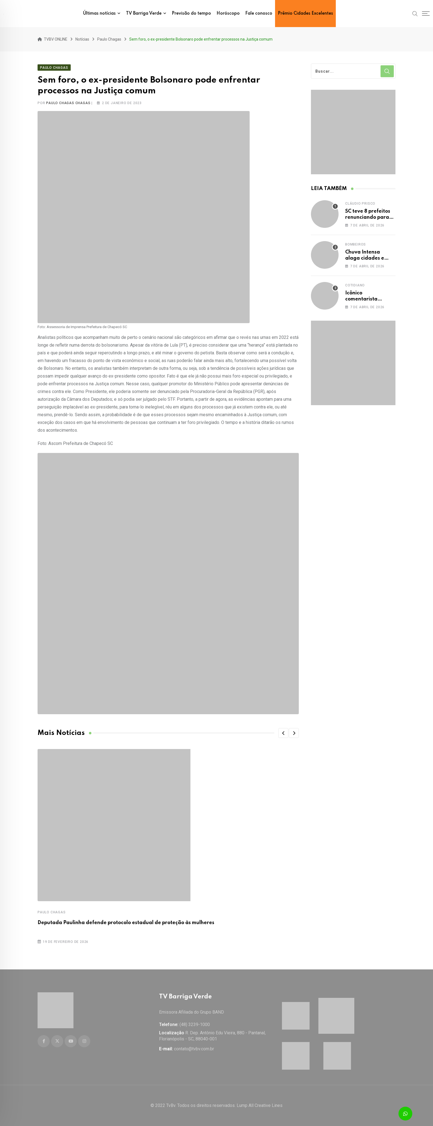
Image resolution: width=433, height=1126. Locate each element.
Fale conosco (258, 13)
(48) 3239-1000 (194, 1024)
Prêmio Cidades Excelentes (305, 13)
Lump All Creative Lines (259, 1105)
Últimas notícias (99, 13)
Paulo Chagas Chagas (68, 102)
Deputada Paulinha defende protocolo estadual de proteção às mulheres (126, 921)
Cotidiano (355, 284)
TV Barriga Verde (144, 13)
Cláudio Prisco (360, 202)
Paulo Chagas (52, 911)
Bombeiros (355, 243)
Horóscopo (228, 13)
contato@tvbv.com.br (194, 1048)
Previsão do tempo (191, 13)
